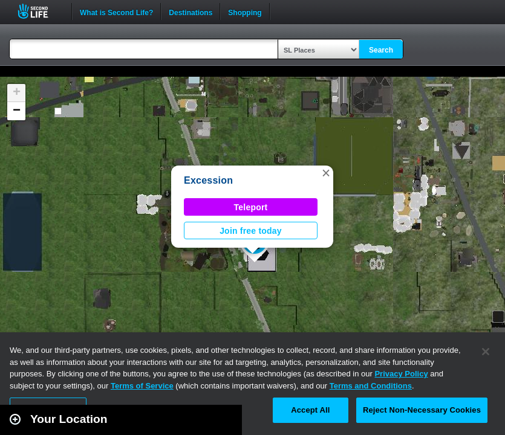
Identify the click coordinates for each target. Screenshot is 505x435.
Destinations (190, 11)
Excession (208, 180)
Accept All (310, 409)
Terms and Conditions (371, 385)
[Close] (485, 351)
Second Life (39, 11)
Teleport (251, 207)
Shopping (244, 11)
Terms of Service (142, 385)
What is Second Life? (116, 11)
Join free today (251, 231)
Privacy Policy (401, 373)
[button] (326, 173)
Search (381, 50)
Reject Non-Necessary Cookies (422, 409)
